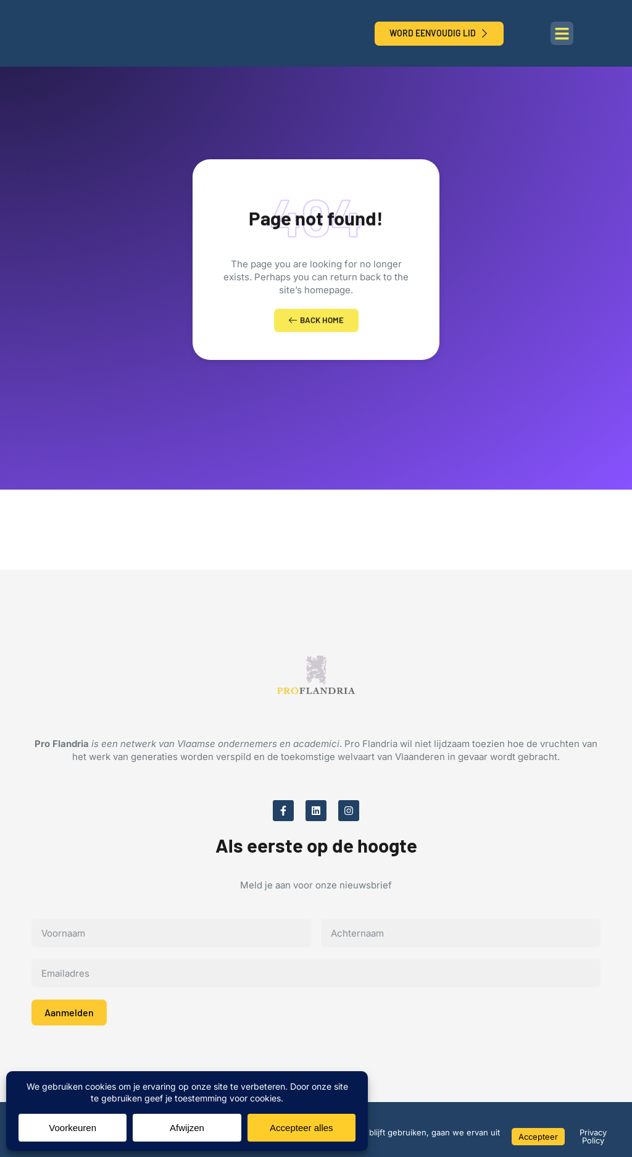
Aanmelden (69, 1016)
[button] (562, 33)
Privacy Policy (593, 1136)
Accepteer (538, 1137)
